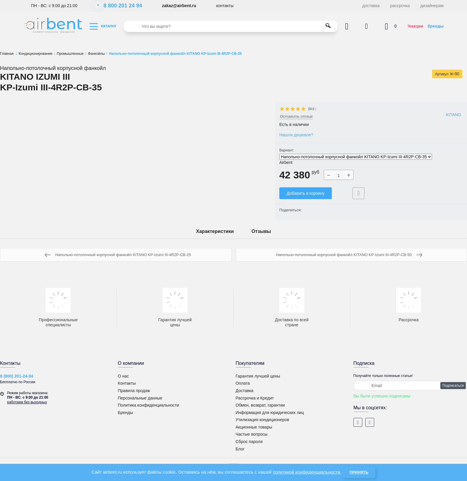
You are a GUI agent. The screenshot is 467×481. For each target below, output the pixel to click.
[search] (230, 26)
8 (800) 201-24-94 (16, 376)
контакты (225, 5)
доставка (371, 5)
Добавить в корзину (306, 193)
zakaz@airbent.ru (179, 5)
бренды (436, 26)
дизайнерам (432, 5)
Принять (359, 472)
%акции (415, 26)
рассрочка (400, 5)
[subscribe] (410, 385)
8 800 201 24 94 (119, 6)
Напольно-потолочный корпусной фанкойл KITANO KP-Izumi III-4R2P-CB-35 (355, 157)
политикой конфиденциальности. (307, 471)
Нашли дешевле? (296, 134)
